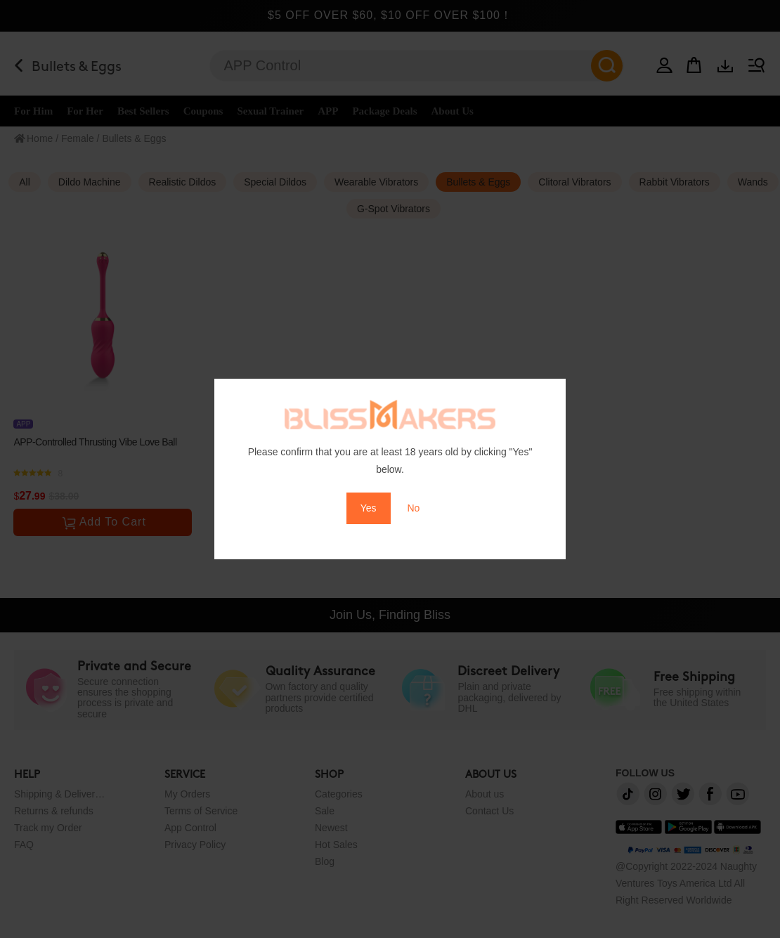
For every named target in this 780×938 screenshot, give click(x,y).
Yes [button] (368, 508)
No (413, 508)
